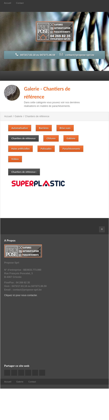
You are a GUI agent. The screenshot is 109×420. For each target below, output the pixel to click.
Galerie (18, 116)
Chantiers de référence (37, 116)
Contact (20, 3)
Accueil (7, 3)
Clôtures (51, 138)
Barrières (44, 127)
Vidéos (15, 158)
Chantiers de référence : (24, 171)
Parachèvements (71, 148)
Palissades (46, 148)
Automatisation (19, 127)
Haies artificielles (20, 148)
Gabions (71, 138)
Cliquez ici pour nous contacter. (21, 295)
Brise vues (65, 127)
